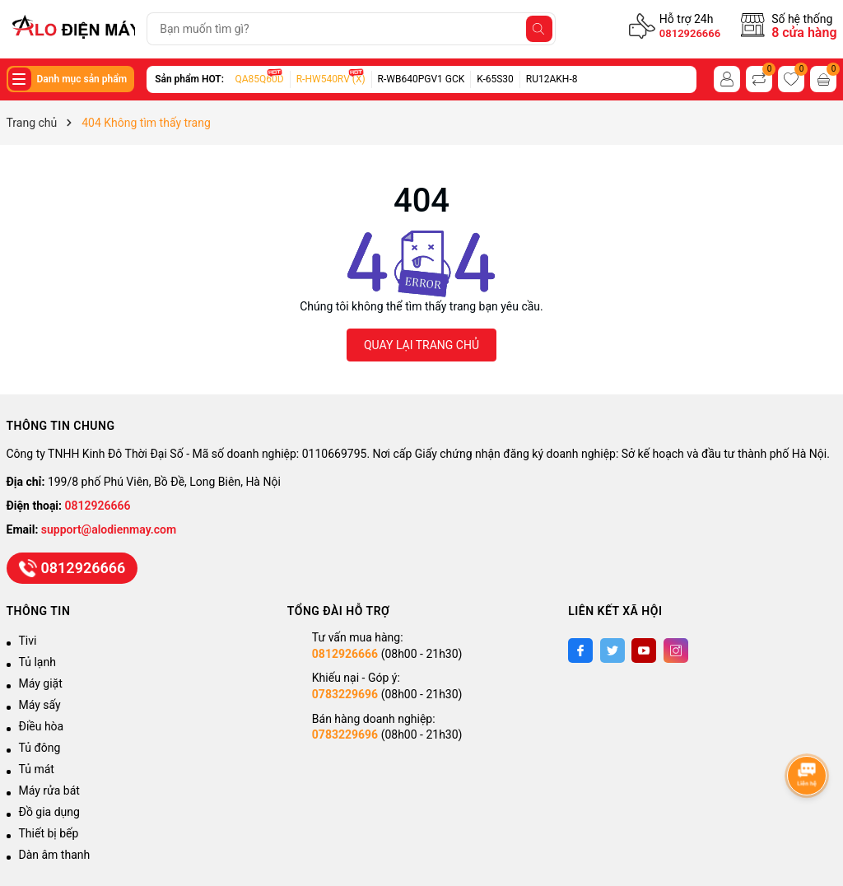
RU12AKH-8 (552, 79)
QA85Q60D (259, 79)
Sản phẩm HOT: (189, 79)
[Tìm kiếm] (539, 29)
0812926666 (689, 33)
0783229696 (345, 694)
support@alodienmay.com (108, 529)
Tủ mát (36, 769)
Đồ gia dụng (49, 811)
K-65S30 (495, 79)
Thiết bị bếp (49, 833)
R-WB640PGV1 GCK (421, 79)
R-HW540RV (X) (331, 79)
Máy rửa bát (49, 790)
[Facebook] (580, 650)
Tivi (28, 640)
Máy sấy (40, 704)
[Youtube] (643, 650)
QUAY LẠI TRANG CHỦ (421, 345)
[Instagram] (676, 650)
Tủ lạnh (37, 662)
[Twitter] (612, 650)
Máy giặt (41, 683)
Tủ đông (40, 747)
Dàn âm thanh (55, 854)
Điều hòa (41, 726)
